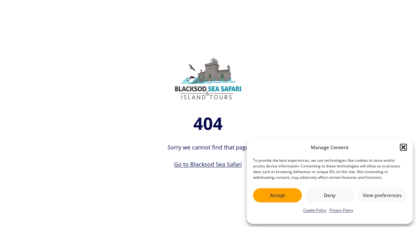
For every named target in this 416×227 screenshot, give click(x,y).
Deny (329, 195)
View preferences (382, 195)
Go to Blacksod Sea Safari (208, 164)
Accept (277, 195)
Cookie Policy (314, 210)
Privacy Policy (341, 210)
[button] (403, 147)
